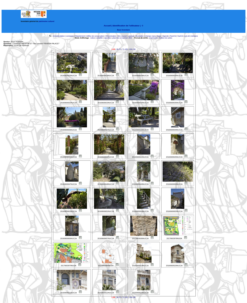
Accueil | (108, 25)
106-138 (132, 49)
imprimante (153, 38)
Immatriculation (59, 36)
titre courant (122, 36)
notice (92, 38)
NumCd (173, 36)
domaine (194, 36)
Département (80, 36)
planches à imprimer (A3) (122, 38)
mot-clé (187, 36)
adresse (131, 36)
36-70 (118, 49)
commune (70, 36)
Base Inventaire (123, 30)
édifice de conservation (95, 36)
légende (166, 36)
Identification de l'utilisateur (126, 25)
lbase (159, 36)
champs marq (150, 36)
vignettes (107, 38)
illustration (140, 36)
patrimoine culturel (46, 21)
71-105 (125, 49)
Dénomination (111, 36)
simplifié (99, 38)
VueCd (180, 36)
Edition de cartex (165, 38)
